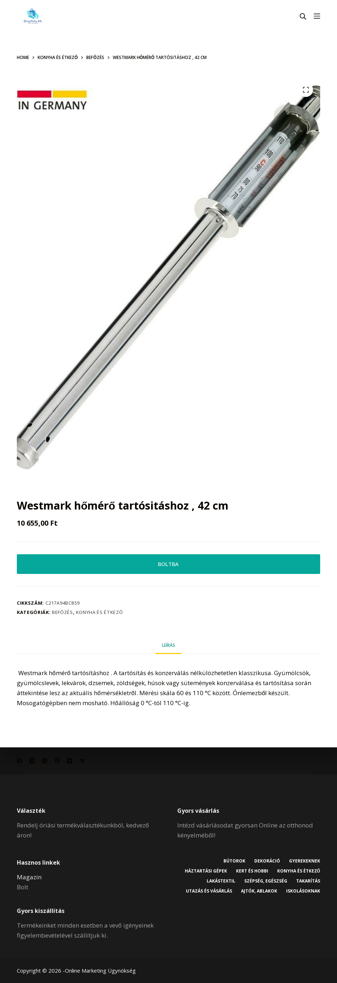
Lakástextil (221, 881)
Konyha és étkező (99, 612)
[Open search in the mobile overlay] (303, 16)
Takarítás (308, 881)
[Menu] (317, 16)
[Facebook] (19, 760)
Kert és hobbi (252, 871)
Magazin (29, 877)
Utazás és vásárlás (209, 891)
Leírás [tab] (168, 645)
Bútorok (234, 861)
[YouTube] (69, 760)
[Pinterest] (57, 760)
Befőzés (62, 612)
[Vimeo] (82, 760)
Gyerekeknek (304, 861)
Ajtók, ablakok (259, 891)
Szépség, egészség (265, 881)
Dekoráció (267, 861)
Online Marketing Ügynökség (100, 970)
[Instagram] (44, 760)
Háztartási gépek (206, 871)
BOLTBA (168, 563)
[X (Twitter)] (32, 760)
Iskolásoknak (303, 891)
